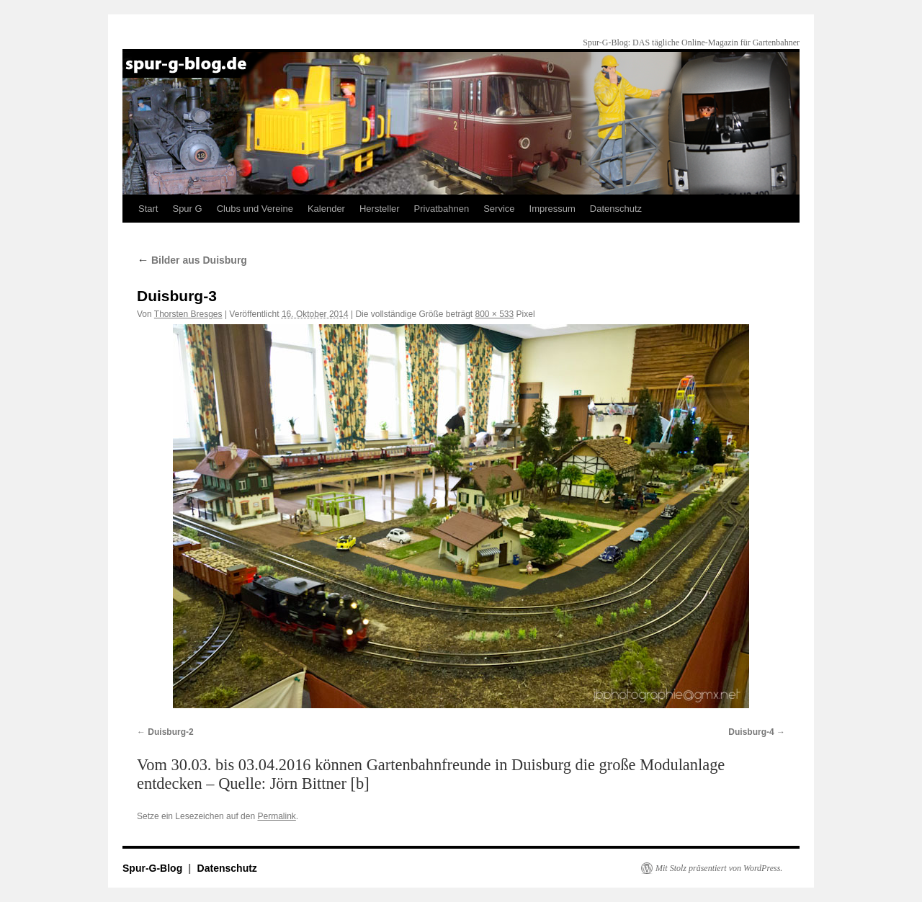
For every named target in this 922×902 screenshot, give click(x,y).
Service (498, 208)
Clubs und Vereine (255, 208)
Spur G (187, 208)
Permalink (276, 816)
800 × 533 (494, 314)
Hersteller (379, 208)
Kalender (326, 208)
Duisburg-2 (170, 732)
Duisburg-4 (751, 732)
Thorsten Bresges (188, 314)
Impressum (552, 208)
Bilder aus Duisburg (192, 260)
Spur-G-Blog (153, 868)
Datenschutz (616, 208)
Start (148, 208)
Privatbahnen (442, 208)
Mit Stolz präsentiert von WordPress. (718, 868)
